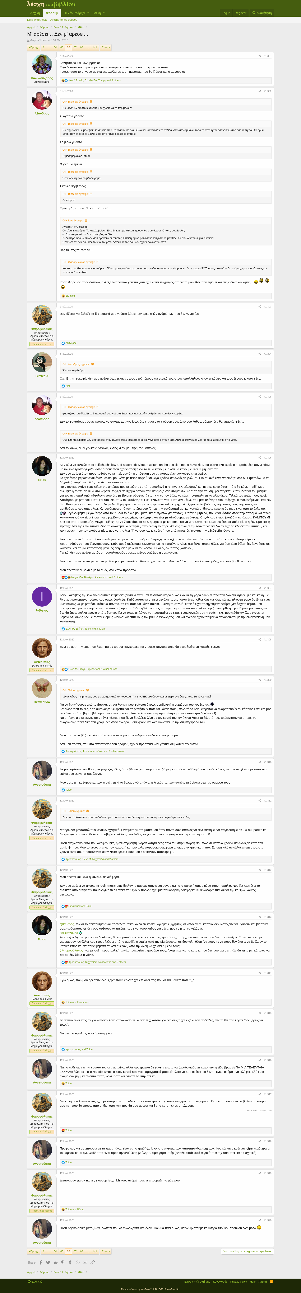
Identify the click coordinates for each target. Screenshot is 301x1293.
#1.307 (268, 588)
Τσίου (42, 479)
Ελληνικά (35, 1281)
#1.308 (268, 639)
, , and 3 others (94, 80)
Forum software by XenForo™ (150, 1289)
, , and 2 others (91, 859)
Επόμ (105, 47)
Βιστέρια (42, 376)
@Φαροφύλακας (71, 950)
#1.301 (268, 56)
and (80, 906)
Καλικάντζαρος (42, 78)
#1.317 (268, 1094)
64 (55, 47)
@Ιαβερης (67, 924)
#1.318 (268, 1141)
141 (95, 47)
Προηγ (34, 47)
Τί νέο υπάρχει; (74, 13)
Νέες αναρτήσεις (37, 19)
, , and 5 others (97, 577)
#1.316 (268, 1060)
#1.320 (268, 1220)
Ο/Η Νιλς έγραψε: (73, 220)
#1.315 (268, 1013)
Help (253, 1281)
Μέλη (97, 13)
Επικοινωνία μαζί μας (197, 1281)
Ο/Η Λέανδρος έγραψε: (76, 364)
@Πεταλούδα (69, 933)
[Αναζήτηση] (262, 13)
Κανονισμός (220, 1281)
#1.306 (268, 457)
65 (61, 47)
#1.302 (268, 91)
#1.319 (268, 1173)
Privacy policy (238, 1281)
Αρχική (35, 13)
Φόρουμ (52, 13)
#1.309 (268, 679)
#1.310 (268, 762)
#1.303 (268, 306)
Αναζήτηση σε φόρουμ (63, 19)
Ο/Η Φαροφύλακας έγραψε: (79, 262)
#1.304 (268, 353)
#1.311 (268, 800)
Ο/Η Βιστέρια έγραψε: (75, 101)
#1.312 (268, 870)
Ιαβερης (42, 610)
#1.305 (268, 396)
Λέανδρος (42, 113)
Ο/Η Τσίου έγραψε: (73, 690)
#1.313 (268, 917)
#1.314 (268, 973)
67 (75, 47)
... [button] (49, 47)
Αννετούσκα (42, 784)
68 (81, 47)
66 (68, 47)
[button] (88, 13)
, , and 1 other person (92, 669)
